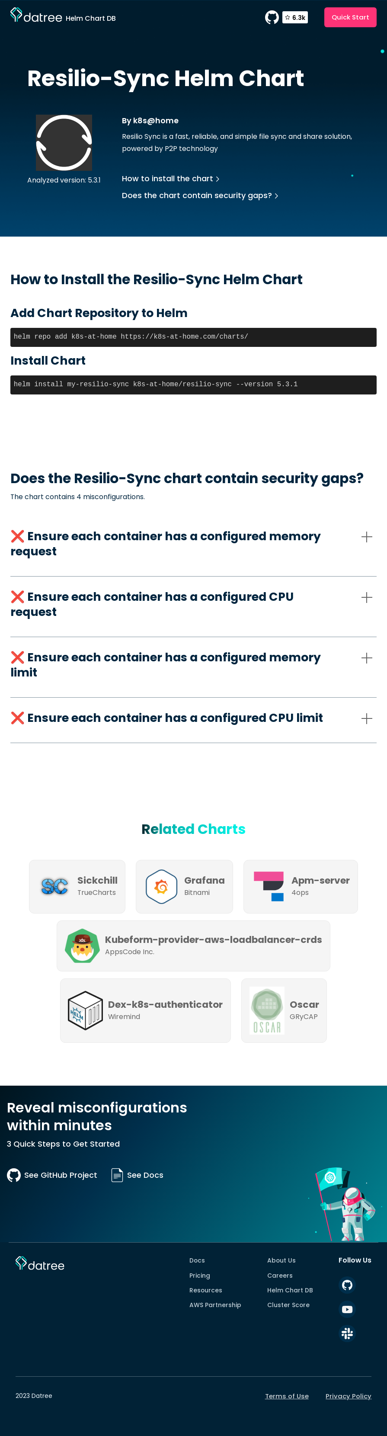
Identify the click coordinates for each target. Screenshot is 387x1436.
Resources (205, 1290)
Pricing (199, 1275)
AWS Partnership (215, 1305)
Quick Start (350, 17)
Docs (197, 1260)
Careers (280, 1275)
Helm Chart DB (290, 1290)
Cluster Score (288, 1305)
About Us (281, 1260)
